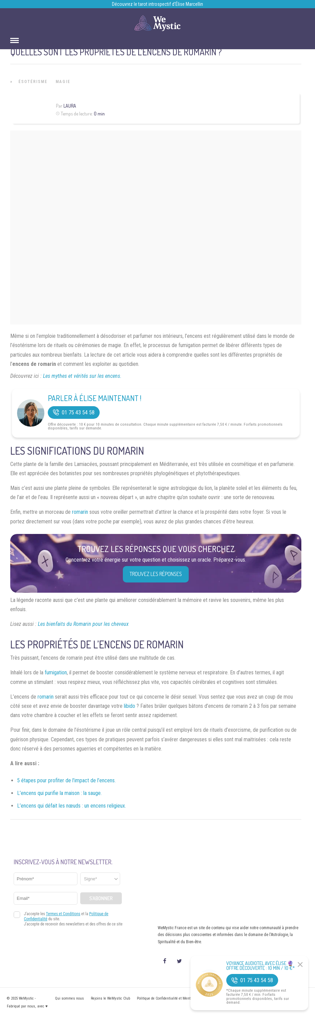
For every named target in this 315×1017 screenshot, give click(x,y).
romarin (80, 512)
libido (129, 706)
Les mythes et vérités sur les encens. (82, 376)
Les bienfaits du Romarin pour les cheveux (83, 624)
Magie (63, 81)
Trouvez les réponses (156, 574)
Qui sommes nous (69, 998)
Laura (69, 106)
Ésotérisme (32, 81)
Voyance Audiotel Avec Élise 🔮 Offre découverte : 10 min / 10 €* (260, 966)
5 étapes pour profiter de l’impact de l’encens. (66, 780)
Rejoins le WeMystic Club (110, 998)
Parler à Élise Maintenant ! (94, 398)
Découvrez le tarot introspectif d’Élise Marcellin (157, 4)
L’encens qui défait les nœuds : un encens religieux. (71, 805)
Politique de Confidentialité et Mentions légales (173, 998)
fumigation (56, 672)
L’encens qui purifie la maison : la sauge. (59, 793)
